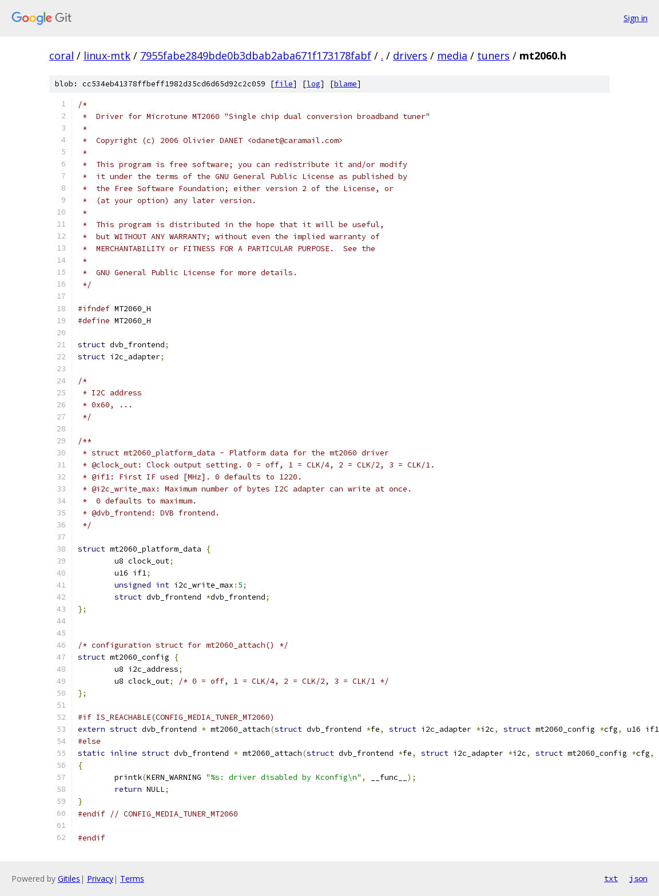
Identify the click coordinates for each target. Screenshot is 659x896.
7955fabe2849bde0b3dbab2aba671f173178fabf (255, 55)
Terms (132, 878)
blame (345, 84)
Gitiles (69, 878)
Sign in (636, 18)
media (452, 55)
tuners (493, 55)
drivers (410, 55)
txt (611, 878)
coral (61, 55)
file (284, 84)
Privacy (100, 878)
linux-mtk (107, 55)
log (313, 84)
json (638, 878)
